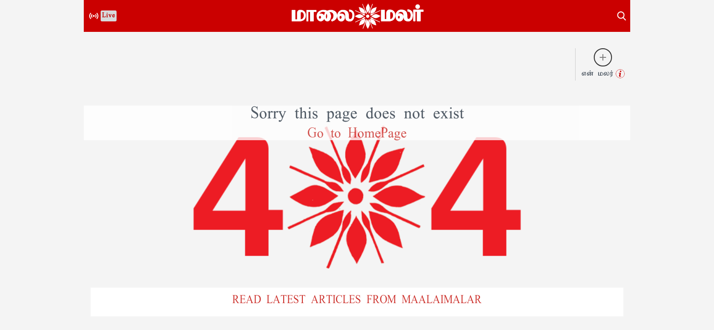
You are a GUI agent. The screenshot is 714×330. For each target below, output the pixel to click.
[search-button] (621, 14)
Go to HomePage (357, 134)
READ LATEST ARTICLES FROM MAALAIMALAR (357, 300)
